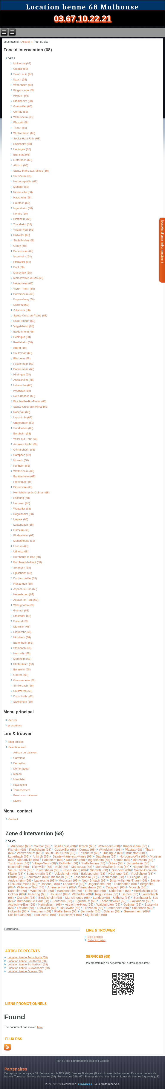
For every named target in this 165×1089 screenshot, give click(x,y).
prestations (15, 725)
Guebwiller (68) (22, 106)
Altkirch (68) (20, 165)
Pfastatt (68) (21, 122)
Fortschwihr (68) (23, 696)
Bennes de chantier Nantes (102, 1076)
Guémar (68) (21, 610)
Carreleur (19, 757)
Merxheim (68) (22, 658)
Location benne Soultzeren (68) (27, 961)
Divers (17, 800)
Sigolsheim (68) (23, 701)
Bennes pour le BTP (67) (55, 1073)
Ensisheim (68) (22, 143)
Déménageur (21, 768)
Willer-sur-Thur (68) (25, 438)
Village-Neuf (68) (23, 229)
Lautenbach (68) (23, 524)
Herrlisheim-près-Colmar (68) (31, 492)
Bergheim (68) (22, 433)
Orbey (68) (20, 245)
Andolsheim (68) (23, 379)
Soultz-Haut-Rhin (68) (26, 138)
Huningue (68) (22, 149)
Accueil (25, 41)
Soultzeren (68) (22, 691)
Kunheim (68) (21, 465)
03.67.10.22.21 (82, 18)
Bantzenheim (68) (24, 476)
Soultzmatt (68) (22, 353)
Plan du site (63, 1060)
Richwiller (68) (22, 261)
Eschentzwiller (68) (25, 578)
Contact (13, 819)
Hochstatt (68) (22, 390)
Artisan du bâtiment (25, 752)
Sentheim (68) (22, 567)
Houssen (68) (21, 503)
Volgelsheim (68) (23, 326)
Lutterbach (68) (22, 160)
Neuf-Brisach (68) (24, 396)
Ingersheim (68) (23, 208)
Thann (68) (20, 127)
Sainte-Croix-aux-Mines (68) (30, 406)
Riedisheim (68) (23, 101)
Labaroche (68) (22, 385)
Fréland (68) (21, 621)
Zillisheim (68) (22, 310)
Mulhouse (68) (22, 63)
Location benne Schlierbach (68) (28, 964)
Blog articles (16, 741)
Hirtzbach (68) (22, 637)
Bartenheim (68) (23, 251)
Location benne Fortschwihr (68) (28, 957)
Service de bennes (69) (41, 1076)
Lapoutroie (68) (22, 417)
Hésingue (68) (22, 337)
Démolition (19, 763)
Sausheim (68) (22, 176)
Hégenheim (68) (23, 283)
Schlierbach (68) (23, 685)
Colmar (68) (20, 68)
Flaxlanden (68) (23, 583)
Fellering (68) (21, 497)
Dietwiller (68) (21, 626)
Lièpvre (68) (20, 519)
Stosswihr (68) (22, 615)
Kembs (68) (20, 213)
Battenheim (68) (23, 642)
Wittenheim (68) (23, 84)
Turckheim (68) (22, 224)
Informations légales (84, 1060)
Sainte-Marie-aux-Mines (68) (31, 170)
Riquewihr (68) (22, 632)
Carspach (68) (22, 455)
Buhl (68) (19, 267)
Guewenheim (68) (24, 680)
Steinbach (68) (22, 648)
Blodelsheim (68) (23, 535)
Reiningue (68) (22, 481)
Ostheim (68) (21, 530)
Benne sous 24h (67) (70, 1076)
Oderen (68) (20, 674)
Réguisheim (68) (23, 514)
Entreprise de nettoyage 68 (21, 1073)
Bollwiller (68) (21, 235)
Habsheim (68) (22, 197)
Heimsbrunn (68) (23, 594)
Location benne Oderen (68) (25, 971)
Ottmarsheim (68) (24, 449)
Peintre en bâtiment (25, 795)
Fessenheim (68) (23, 363)
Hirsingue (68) (22, 374)
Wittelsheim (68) (23, 117)
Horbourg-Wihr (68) (25, 181)
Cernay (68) (20, 111)
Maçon (17, 774)
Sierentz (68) (21, 304)
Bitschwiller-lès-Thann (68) (29, 401)
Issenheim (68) (22, 256)
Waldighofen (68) (24, 605)
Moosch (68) (21, 460)
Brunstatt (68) (21, 154)
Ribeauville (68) (23, 192)
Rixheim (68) (21, 95)
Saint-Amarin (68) (24, 320)
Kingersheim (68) (24, 90)
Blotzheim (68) (22, 219)
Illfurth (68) (20, 347)
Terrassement (21, 790)
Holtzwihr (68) (22, 653)
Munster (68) (21, 186)
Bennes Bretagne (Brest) (87, 1073)
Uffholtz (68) (21, 551)
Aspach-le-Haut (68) (25, 599)
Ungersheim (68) (23, 422)
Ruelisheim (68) (23, 342)
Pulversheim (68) (23, 294)
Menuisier (19, 779)
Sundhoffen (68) (23, 428)
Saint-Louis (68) (23, 74)
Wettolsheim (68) (23, 471)
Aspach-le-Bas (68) (25, 589)
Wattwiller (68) (22, 508)
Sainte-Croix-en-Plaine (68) (30, 315)
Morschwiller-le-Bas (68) (28, 278)
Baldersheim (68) (24, 331)
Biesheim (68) (22, 358)
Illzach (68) (20, 79)
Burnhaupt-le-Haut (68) (27, 562)
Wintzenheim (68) (24, 133)
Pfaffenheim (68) (23, 664)
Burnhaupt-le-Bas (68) (27, 556)
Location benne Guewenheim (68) (29, 968)
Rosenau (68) (21, 412)
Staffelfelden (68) (24, 240)
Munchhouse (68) (24, 540)
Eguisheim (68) (22, 573)
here (40, 1027)
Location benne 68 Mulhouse (82, 7)
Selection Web (17, 747)
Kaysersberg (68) (24, 299)
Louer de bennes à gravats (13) (139, 1076)
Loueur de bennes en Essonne (123, 1073)
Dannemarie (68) (23, 369)
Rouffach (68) (21, 202)
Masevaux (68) (22, 272)
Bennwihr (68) (22, 669)
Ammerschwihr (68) (25, 444)
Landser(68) (20, 546)
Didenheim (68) (22, 487)
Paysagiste (20, 784)
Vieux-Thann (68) (24, 288)
